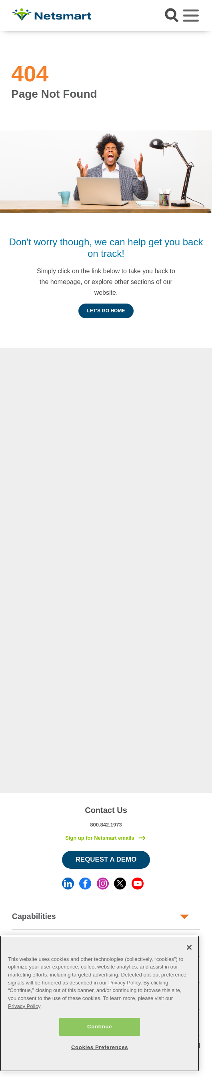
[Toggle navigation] (191, 16)
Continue (99, 1027)
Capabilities (34, 916)
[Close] (189, 947)
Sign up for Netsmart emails (99, 838)
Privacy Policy (124, 983)
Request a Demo (106, 859)
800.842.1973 (106, 825)
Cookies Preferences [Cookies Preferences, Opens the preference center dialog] (99, 1047)
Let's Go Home (106, 311)
